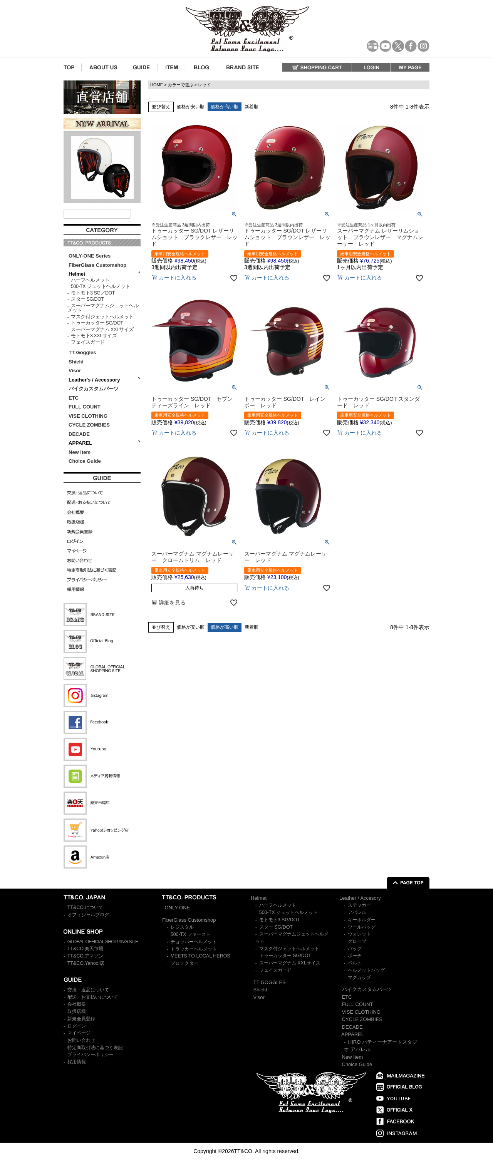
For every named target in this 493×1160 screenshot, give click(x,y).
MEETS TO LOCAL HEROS (200, 956)
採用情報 (76, 1062)
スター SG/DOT (87, 299)
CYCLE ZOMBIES (89, 425)
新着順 (251, 106)
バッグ (355, 948)
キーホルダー (362, 919)
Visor (75, 370)
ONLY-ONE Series (90, 256)
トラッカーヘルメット (194, 949)
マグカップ (359, 977)
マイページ (79, 1033)
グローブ (357, 941)
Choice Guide (85, 461)
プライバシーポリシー (90, 1054)
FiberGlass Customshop (97, 265)
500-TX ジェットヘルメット (100, 286)
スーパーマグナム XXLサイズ (102, 329)
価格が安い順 (191, 106)
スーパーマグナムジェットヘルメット (102, 308)
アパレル (357, 912)
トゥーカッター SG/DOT (97, 323)
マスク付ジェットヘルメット (102, 317)
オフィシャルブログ (88, 914)
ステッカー (359, 905)
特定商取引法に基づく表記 (95, 1047)
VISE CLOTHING (88, 416)
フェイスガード (88, 342)
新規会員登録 (81, 1018)
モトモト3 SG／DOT (93, 293)
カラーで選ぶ (180, 84)
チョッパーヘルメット (194, 941)
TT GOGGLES (269, 982)
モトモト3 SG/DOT (279, 919)
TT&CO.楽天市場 (85, 948)
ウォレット (359, 934)
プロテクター (184, 963)
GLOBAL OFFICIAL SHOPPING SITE (102, 941)
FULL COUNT (85, 407)
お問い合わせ (81, 1040)
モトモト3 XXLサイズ (94, 335)
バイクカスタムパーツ (94, 389)
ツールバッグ (362, 927)
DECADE (79, 434)
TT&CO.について (85, 907)
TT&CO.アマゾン (85, 956)
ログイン (76, 1026)
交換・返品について (88, 990)
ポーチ (355, 955)
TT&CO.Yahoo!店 (85, 963)
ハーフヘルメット (90, 280)
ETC (74, 398)
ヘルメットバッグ (366, 970)
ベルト (355, 963)
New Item (80, 452)
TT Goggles (82, 352)
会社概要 (76, 1004)
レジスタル (182, 927)
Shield (77, 362)
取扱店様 (76, 1011)
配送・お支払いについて (92, 997)
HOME (156, 84)
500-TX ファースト (191, 934)
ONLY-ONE (177, 908)
